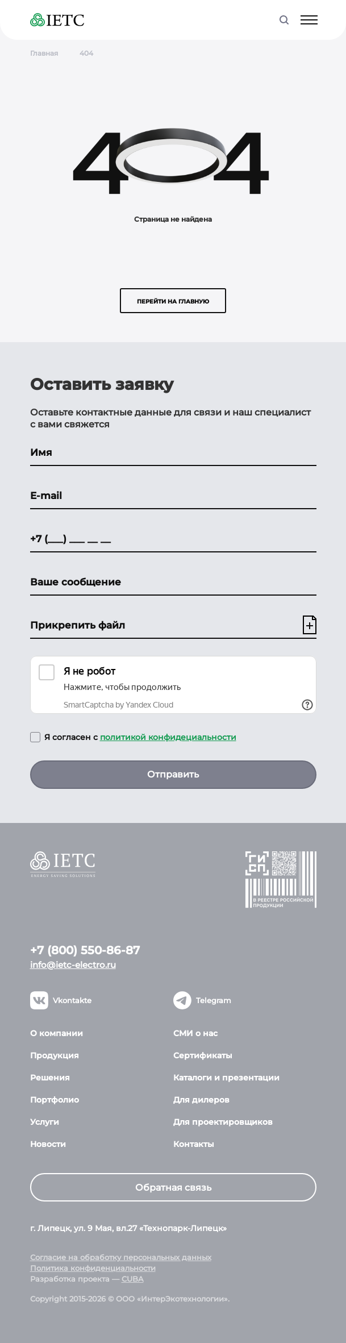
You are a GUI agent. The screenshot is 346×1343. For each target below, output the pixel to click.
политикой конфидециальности (168, 737)
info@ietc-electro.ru (73, 964)
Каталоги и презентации (226, 1077)
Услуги (44, 1122)
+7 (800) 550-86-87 (85, 950)
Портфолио (54, 1100)
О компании (56, 1033)
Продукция (54, 1055)
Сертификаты (202, 1055)
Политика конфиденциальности (93, 1268)
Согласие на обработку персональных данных (120, 1257)
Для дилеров (201, 1100)
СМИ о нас (195, 1033)
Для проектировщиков (223, 1122)
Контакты (193, 1144)
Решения (50, 1077)
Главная (44, 53)
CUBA (133, 1278)
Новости (48, 1144)
